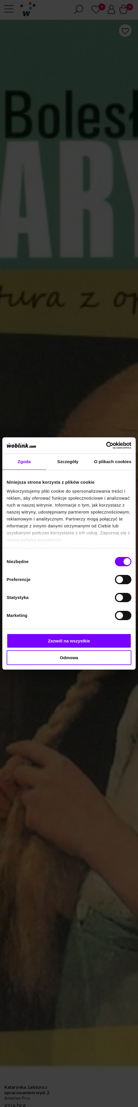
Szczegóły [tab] (67, 461)
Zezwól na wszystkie (69, 640)
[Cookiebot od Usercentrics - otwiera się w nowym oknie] (106, 445)
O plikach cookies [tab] (112, 461)
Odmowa (69, 657)
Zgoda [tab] (24, 461)
